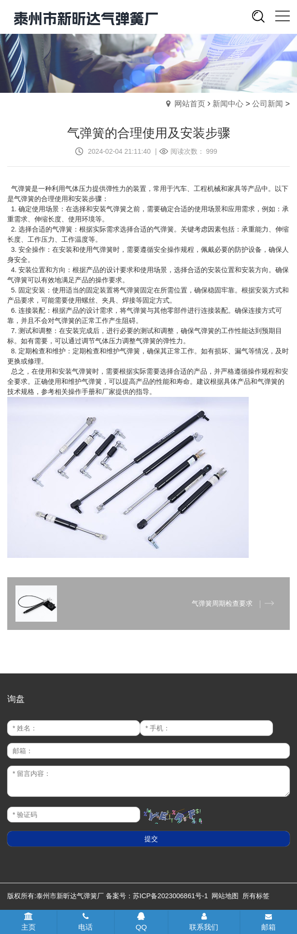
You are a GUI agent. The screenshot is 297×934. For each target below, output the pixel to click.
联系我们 (203, 922)
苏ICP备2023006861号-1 (170, 896)
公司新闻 (267, 104)
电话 (85, 922)
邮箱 (268, 922)
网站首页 (189, 104)
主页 (28, 922)
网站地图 (225, 896)
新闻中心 (227, 104)
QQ (141, 922)
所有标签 (255, 896)
